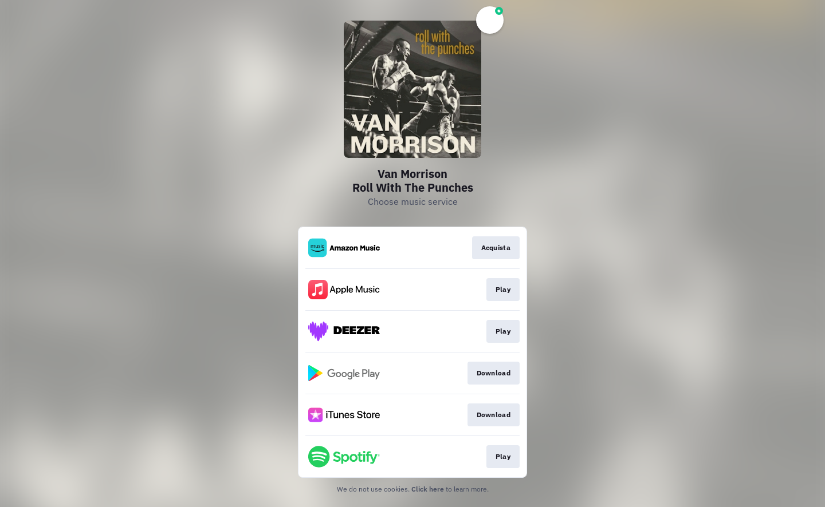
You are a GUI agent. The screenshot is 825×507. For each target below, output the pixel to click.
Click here (427, 489)
